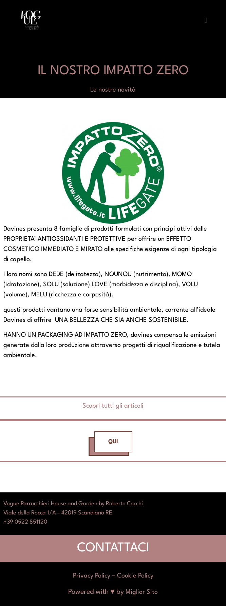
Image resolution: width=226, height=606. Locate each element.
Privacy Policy (91, 576)
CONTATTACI (113, 548)
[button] (206, 20)
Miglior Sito (142, 592)
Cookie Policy (135, 576)
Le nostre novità (113, 90)
